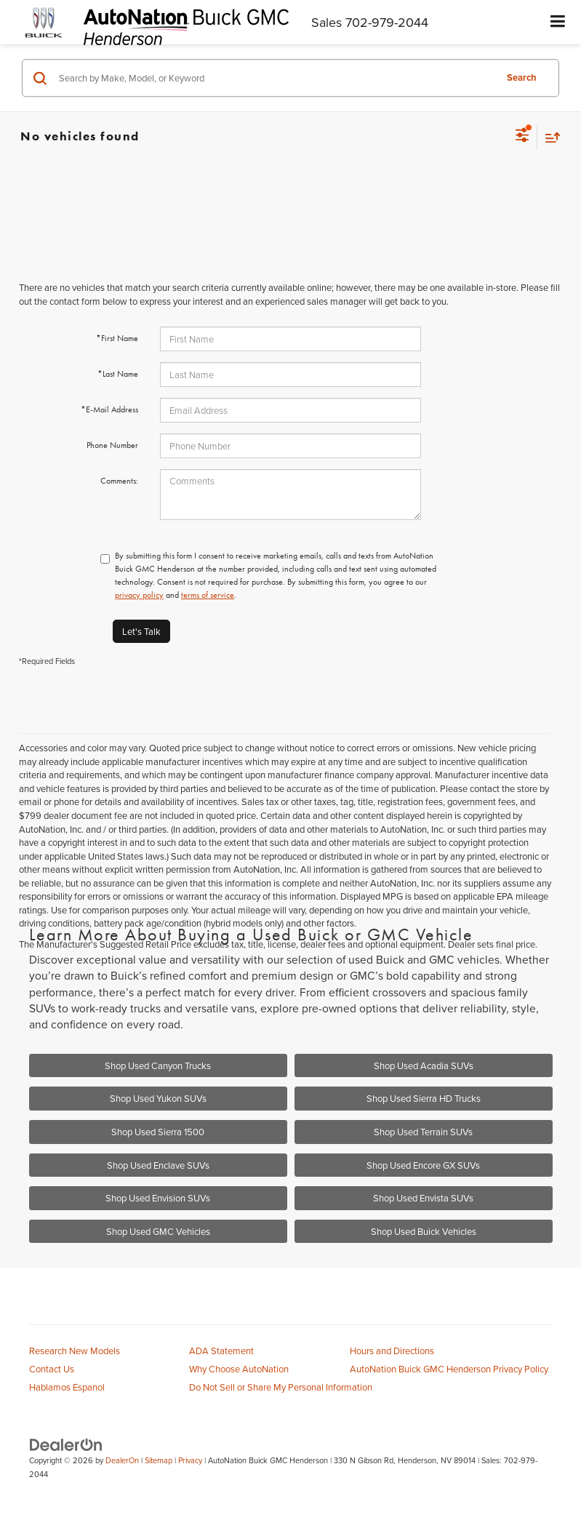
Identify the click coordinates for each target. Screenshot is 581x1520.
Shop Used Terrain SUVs (423, 1131)
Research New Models (74, 1350)
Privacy (190, 1460)
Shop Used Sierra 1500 (157, 1131)
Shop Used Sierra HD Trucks (423, 1098)
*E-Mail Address (109, 409)
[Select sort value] (549, 137)
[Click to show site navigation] (558, 22)
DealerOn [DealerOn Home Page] (122, 1460)
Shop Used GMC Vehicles (158, 1231)
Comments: (119, 481)
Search (522, 77)
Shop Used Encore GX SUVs (423, 1165)
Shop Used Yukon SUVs (158, 1098)
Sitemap (158, 1460)
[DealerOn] (66, 1443)
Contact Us (51, 1368)
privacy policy (139, 595)
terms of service (207, 595)
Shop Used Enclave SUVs (158, 1165)
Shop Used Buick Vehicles (423, 1231)
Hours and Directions (392, 1350)
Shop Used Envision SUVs (157, 1197)
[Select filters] (522, 136)
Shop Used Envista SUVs (423, 1197)
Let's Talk (141, 631)
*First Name (117, 338)
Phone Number (112, 445)
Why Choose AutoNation (239, 1368)
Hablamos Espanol (67, 1386)
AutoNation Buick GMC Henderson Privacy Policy (449, 1368)
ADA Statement (221, 1350)
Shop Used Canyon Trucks (158, 1065)
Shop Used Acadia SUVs (423, 1065)
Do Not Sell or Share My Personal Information (280, 1386)
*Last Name (117, 374)
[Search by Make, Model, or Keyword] (274, 77)
